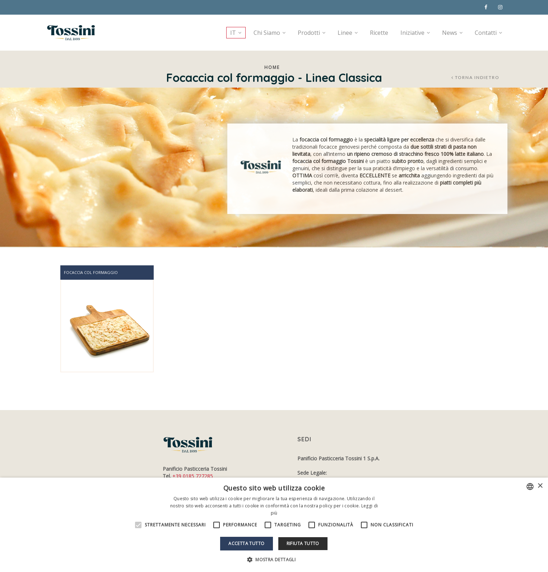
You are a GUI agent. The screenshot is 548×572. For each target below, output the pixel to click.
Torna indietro (477, 77)
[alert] (274, 525)
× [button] (540, 486)
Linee (345, 33)
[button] (274, 559)
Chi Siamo (267, 33)
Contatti (486, 33)
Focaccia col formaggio (91, 272)
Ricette (379, 33)
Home (272, 67)
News (449, 33)
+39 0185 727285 (192, 476)
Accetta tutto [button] (246, 543)
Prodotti (309, 33)
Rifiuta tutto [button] (303, 543)
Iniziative (412, 33)
